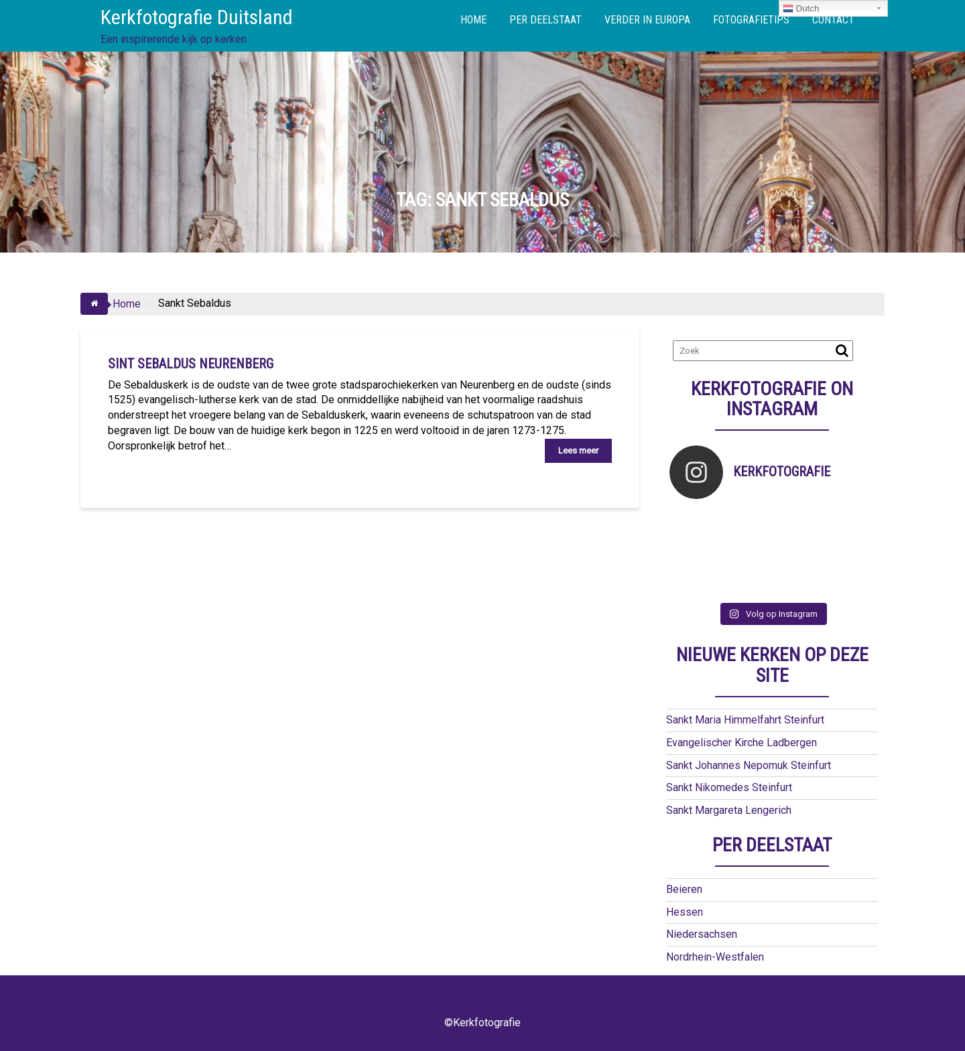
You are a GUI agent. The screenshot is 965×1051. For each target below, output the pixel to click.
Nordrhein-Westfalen (715, 957)
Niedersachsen (701, 934)
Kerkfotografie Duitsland (197, 17)
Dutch (801, 8)
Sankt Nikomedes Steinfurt (729, 787)
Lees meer (578, 450)
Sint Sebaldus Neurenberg (190, 364)
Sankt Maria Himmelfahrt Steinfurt (745, 719)
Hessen (684, 912)
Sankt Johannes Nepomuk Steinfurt (748, 765)
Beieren (684, 889)
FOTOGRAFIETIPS (751, 19)
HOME (473, 19)
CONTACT (833, 19)
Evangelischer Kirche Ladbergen (741, 742)
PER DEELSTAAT (545, 19)
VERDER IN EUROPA (647, 19)
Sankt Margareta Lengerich (728, 810)
